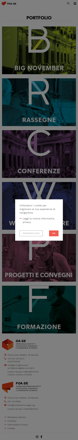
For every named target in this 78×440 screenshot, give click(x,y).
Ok (53, 233)
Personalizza (31, 233)
